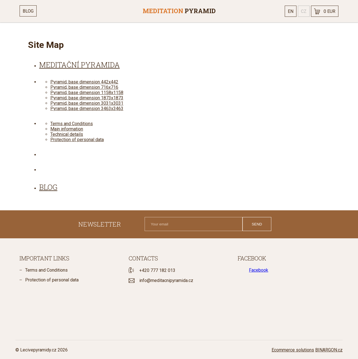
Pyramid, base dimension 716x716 (84, 87)
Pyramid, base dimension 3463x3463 (86, 108)
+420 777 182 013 (157, 270)
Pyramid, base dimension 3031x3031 (86, 103)
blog (48, 187)
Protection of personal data (77, 139)
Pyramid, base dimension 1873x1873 (86, 98)
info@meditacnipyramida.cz (166, 280)
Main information (66, 129)
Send (257, 224)
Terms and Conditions (71, 123)
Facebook (258, 270)
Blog (28, 11)
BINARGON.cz (329, 350)
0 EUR (329, 11)
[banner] (179, 11)
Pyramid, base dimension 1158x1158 (86, 92)
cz (304, 11)
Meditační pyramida (79, 64)
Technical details (66, 134)
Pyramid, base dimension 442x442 (84, 82)
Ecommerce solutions (293, 350)
